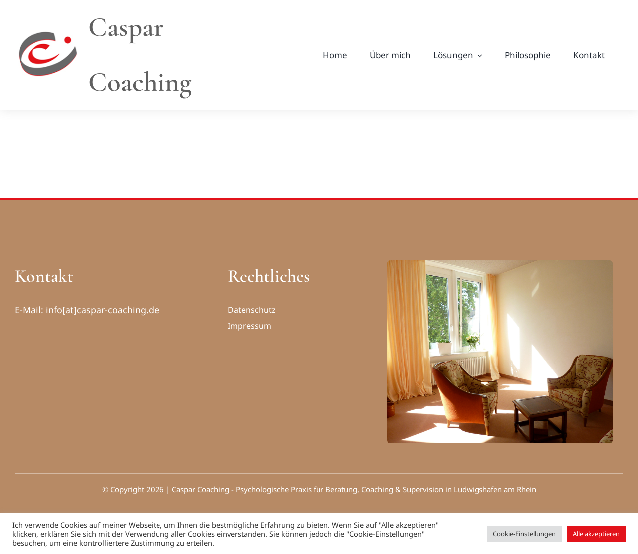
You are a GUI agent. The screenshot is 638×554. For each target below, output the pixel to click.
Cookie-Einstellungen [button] (524, 533)
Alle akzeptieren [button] (596, 533)
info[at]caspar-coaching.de (102, 310)
